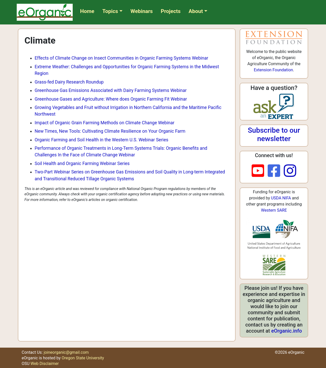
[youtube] (260, 171)
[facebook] (276, 171)
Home (87, 11)
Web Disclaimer (45, 363)
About (196, 11)
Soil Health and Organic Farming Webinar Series (82, 163)
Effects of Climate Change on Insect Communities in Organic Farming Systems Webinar (121, 58)
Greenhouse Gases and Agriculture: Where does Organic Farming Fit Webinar (111, 99)
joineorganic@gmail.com (66, 352)
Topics (110, 11)
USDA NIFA (281, 198)
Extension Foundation (273, 69)
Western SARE (274, 210)
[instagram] (290, 171)
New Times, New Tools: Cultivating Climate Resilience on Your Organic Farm (110, 131)
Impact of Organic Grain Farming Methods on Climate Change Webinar (104, 122)
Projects (171, 11)
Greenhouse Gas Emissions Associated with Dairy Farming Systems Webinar (111, 90)
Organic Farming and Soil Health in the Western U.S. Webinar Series (101, 139)
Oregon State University (83, 358)
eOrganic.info (286, 331)
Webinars (141, 11)
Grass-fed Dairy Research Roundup (69, 82)
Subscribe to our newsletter (274, 134)
